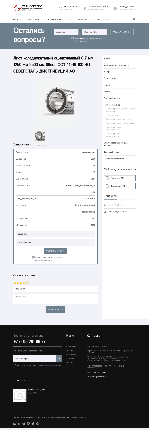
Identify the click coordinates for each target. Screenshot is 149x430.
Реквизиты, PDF (117, 178)
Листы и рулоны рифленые (119, 119)
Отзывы (96, 19)
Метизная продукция (114, 158)
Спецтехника (110, 78)
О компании (71, 347)
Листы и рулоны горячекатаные (113, 135)
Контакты (70, 364)
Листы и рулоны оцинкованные (120, 123)
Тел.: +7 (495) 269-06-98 (97, 374)
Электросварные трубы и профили (116, 144)
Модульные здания (37, 391)
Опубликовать (55, 311)
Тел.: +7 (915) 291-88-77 (118, 205)
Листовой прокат (112, 104)
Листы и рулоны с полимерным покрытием (120, 110)
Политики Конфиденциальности (49, 367)
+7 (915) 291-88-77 (72, 6)
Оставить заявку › (55, 251)
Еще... (108, 19)
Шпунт (107, 91)
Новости (19, 382)
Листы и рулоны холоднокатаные (113, 128)
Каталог (17, 19)
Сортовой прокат (112, 98)
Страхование (33, 19)
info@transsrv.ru (69, 9)
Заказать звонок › (122, 32)
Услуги (107, 58)
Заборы (107, 71)
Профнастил (112, 115)
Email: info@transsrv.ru (117, 212)
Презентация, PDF (119, 186)
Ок (59, 360)
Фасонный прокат (112, 152)
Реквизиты (81, 19)
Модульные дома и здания (116, 65)
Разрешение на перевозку (58, 19)
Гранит (107, 84)
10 (27, 282)
